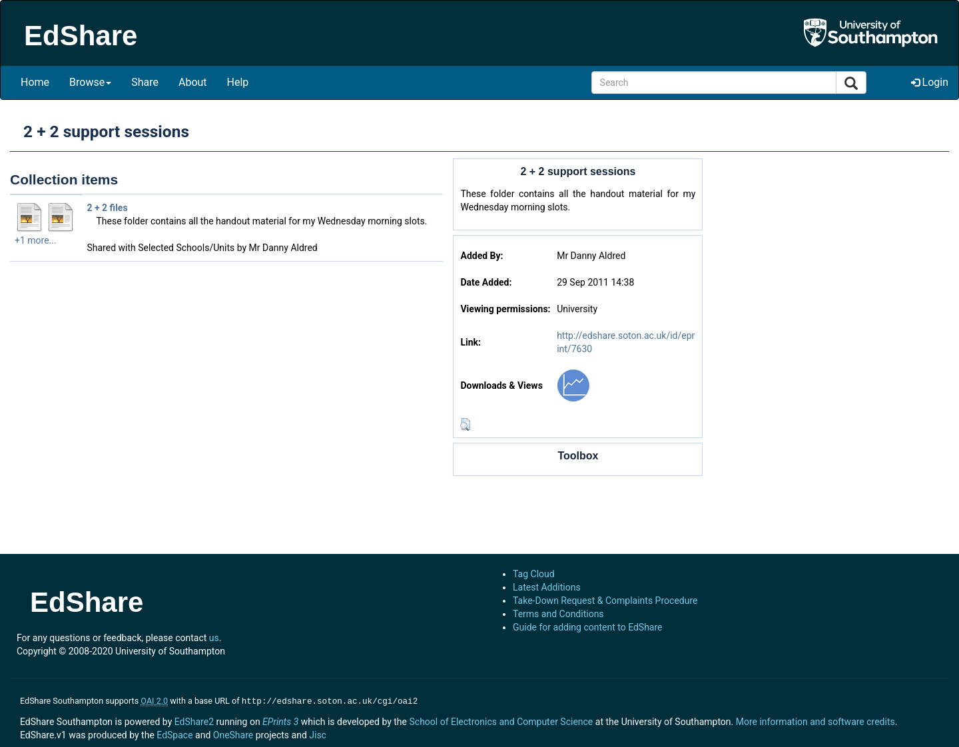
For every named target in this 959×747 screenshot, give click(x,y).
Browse (90, 82)
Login (929, 82)
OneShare (233, 733)
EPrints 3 (280, 720)
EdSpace (174, 733)
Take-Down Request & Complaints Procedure (605, 600)
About (192, 82)
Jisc (317, 733)
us (214, 637)
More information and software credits (815, 720)
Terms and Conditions (558, 614)
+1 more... (36, 240)
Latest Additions (547, 587)
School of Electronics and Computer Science (501, 720)
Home (35, 82)
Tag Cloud (534, 574)
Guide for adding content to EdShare (588, 627)
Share (145, 82)
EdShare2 (194, 720)
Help (238, 82)
